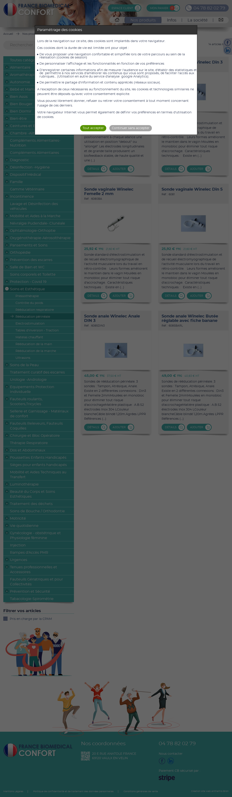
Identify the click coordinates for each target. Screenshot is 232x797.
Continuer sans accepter (130, 128)
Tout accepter (93, 128)
